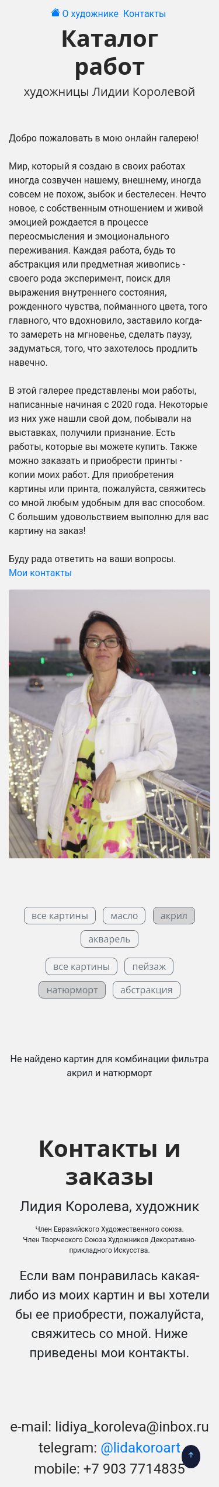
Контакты (145, 13)
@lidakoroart (140, 1448)
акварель (109, 939)
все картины (60, 915)
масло (124, 915)
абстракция (146, 989)
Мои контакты (40, 572)
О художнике (91, 13)
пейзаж (148, 966)
